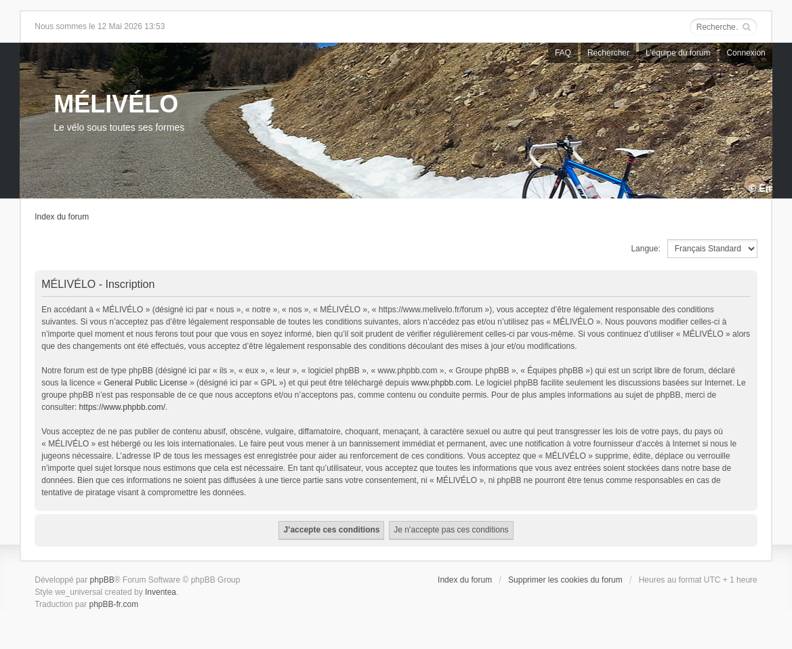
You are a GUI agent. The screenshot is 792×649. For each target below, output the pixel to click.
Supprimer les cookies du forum (565, 580)
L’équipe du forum (678, 53)
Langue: (645, 248)
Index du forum (62, 217)
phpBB (102, 580)
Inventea (160, 592)
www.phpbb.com (441, 383)
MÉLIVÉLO (116, 104)
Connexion (745, 53)
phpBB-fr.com (113, 604)
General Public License (145, 383)
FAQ (563, 53)
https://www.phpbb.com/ (122, 407)
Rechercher (608, 53)
